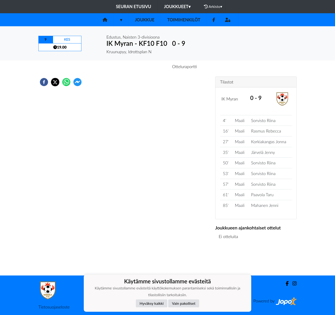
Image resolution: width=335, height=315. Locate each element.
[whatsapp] (66, 82)
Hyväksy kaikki (152, 303)
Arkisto (213, 6)
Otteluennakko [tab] (151, 66)
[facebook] (44, 82)
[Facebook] (214, 20)
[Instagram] (293, 283)
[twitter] (55, 82)
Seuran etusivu (133, 6)
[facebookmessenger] (77, 82)
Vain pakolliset (183, 303)
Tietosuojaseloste (54, 306)
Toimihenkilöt (183, 19)
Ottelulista (230, 260)
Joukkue (144, 19)
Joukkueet (177, 6)
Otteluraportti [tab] (184, 66)
